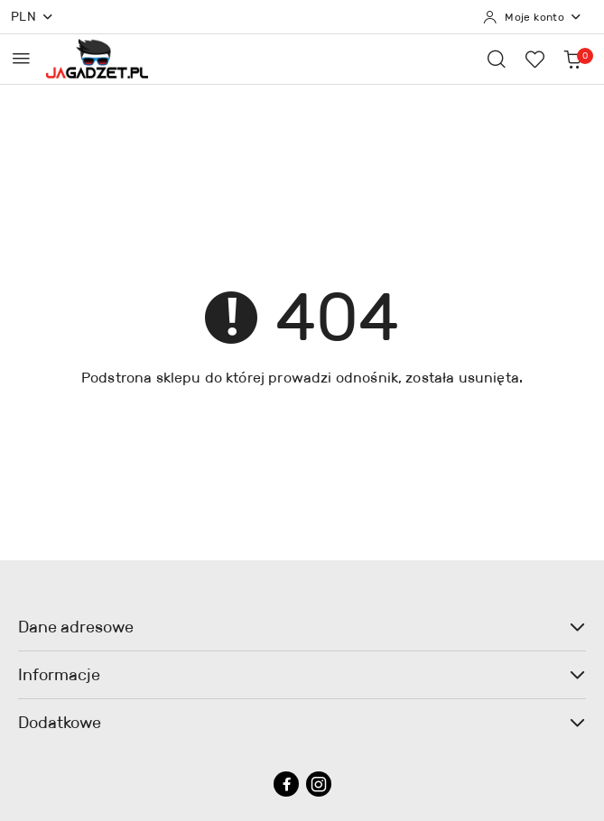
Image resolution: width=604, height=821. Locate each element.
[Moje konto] (532, 17)
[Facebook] (286, 784)
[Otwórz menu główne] (21, 58)
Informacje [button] (302, 675)
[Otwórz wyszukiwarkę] (496, 59)
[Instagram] (318, 784)
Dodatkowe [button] (302, 723)
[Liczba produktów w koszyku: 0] (572, 59)
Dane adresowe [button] (302, 627)
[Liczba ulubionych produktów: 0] (534, 59)
